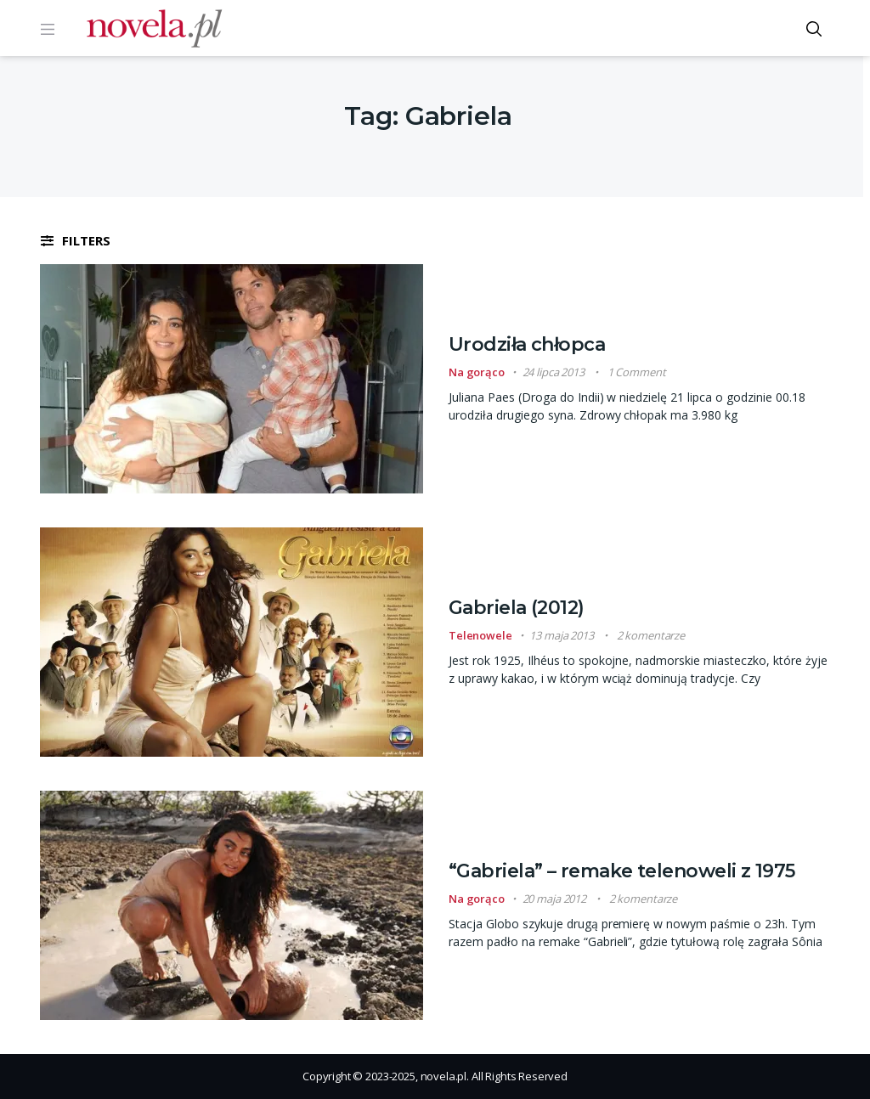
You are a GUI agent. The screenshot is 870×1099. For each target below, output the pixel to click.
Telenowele (480, 635)
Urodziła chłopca (527, 344)
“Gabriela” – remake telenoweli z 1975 (622, 870)
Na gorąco (477, 372)
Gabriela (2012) (517, 607)
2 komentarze (651, 635)
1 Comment (636, 372)
